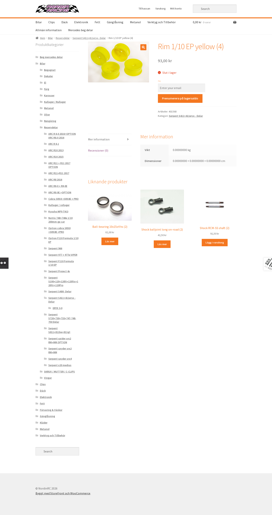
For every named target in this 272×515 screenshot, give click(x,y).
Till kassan (144, 8)
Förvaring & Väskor (51, 410)
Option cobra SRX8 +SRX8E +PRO (59, 230)
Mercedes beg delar (80, 30)
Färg (46, 89)
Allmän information (49, 30)
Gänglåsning (115, 22)
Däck (64, 22)
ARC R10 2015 (55, 156)
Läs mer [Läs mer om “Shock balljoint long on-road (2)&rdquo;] (162, 244)
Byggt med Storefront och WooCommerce (63, 493)
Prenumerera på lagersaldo (180, 98)
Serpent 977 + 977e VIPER (62, 254)
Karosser (49, 95)
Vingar (48, 377)
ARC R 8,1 (53, 144)
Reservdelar (63, 38)
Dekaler (48, 76)
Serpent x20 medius (59, 365)
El (45, 82)
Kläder (43, 422)
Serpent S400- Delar (59, 291)
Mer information (99, 139)
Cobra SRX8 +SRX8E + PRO (63, 199)
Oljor (47, 114)
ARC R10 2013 (55, 150)
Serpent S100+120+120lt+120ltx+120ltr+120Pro (63, 281)
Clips (51, 22)
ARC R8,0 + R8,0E (57, 186)
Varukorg (160, 8)
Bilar (39, 22)
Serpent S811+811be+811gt (59, 330)
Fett (97, 22)
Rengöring (50, 121)
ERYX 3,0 (57, 308)
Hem (42, 38)
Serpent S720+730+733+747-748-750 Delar (62, 318)
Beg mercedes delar (51, 57)
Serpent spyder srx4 (60, 358)
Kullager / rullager (59, 205)
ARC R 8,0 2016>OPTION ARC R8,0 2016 (62, 135)
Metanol (135, 22)
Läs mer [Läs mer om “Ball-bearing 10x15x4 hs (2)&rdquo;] (109, 241)
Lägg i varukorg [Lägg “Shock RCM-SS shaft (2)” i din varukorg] (215, 242)
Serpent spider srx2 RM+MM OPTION (59, 340)
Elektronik (81, 22)
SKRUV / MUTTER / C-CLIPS (59, 371)
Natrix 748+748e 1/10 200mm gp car (60, 219)
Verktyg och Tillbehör (162, 22)
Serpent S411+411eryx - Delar (89, 38)
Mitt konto (176, 8)
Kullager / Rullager (55, 102)
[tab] (110, 139)
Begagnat (50, 70)
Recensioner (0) (98, 150)
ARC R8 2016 (55, 179)
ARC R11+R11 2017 (58, 173)
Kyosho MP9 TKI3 (58, 211)
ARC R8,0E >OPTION (59, 192)
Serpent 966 (55, 248)
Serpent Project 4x (59, 271)
